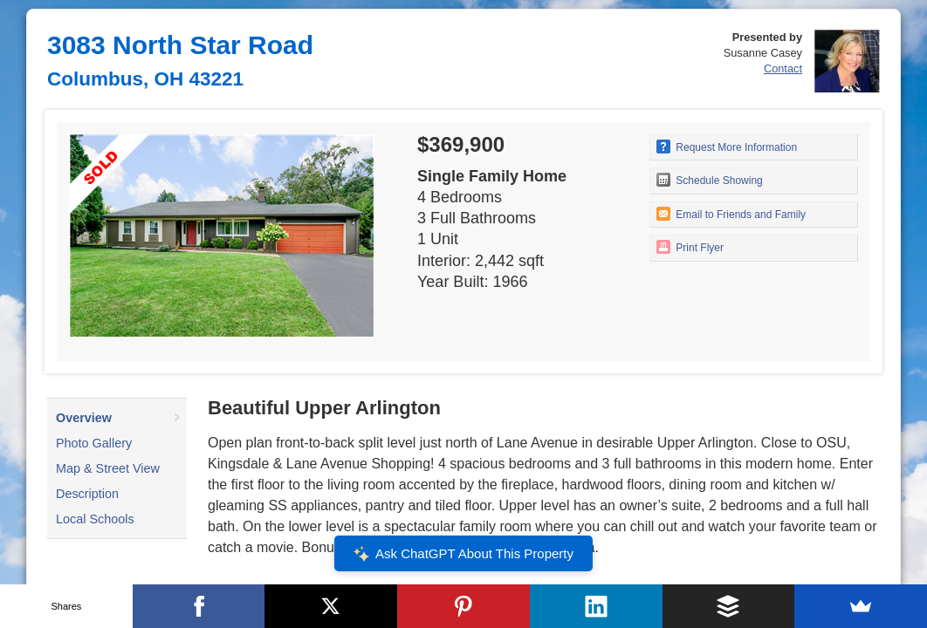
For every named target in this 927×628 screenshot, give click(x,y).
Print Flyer (690, 247)
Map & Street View (108, 468)
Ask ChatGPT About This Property (463, 554)
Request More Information (726, 147)
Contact (783, 68)
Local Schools (95, 519)
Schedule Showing (709, 180)
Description (87, 494)
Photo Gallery (94, 443)
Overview (84, 418)
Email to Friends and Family (731, 214)
